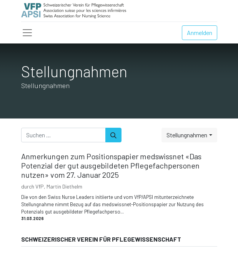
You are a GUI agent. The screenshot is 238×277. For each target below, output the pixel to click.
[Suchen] (113, 135)
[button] (189, 135)
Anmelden (199, 32)
